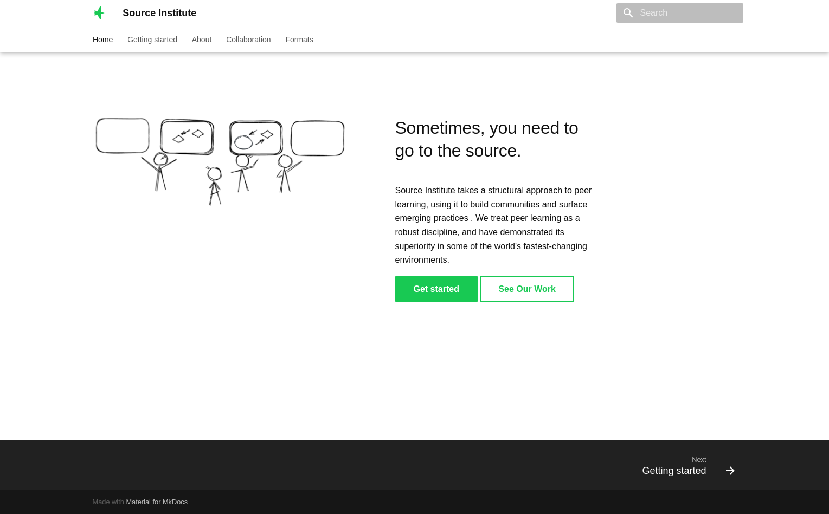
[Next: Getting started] (684, 465)
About (201, 39)
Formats (299, 39)
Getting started (152, 39)
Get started (436, 289)
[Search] (679, 13)
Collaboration (248, 39)
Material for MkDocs (157, 502)
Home (103, 39)
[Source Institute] (99, 13)
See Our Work (527, 289)
